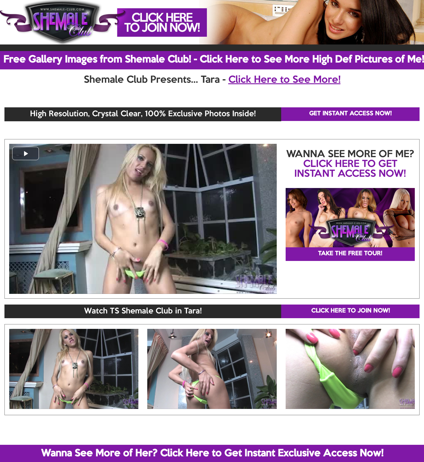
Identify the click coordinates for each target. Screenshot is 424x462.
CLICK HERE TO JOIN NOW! (350, 311)
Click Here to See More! (284, 80)
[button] (25, 153)
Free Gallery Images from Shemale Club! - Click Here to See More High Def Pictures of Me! (213, 59)
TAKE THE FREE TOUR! (350, 254)
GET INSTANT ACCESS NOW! (350, 114)
